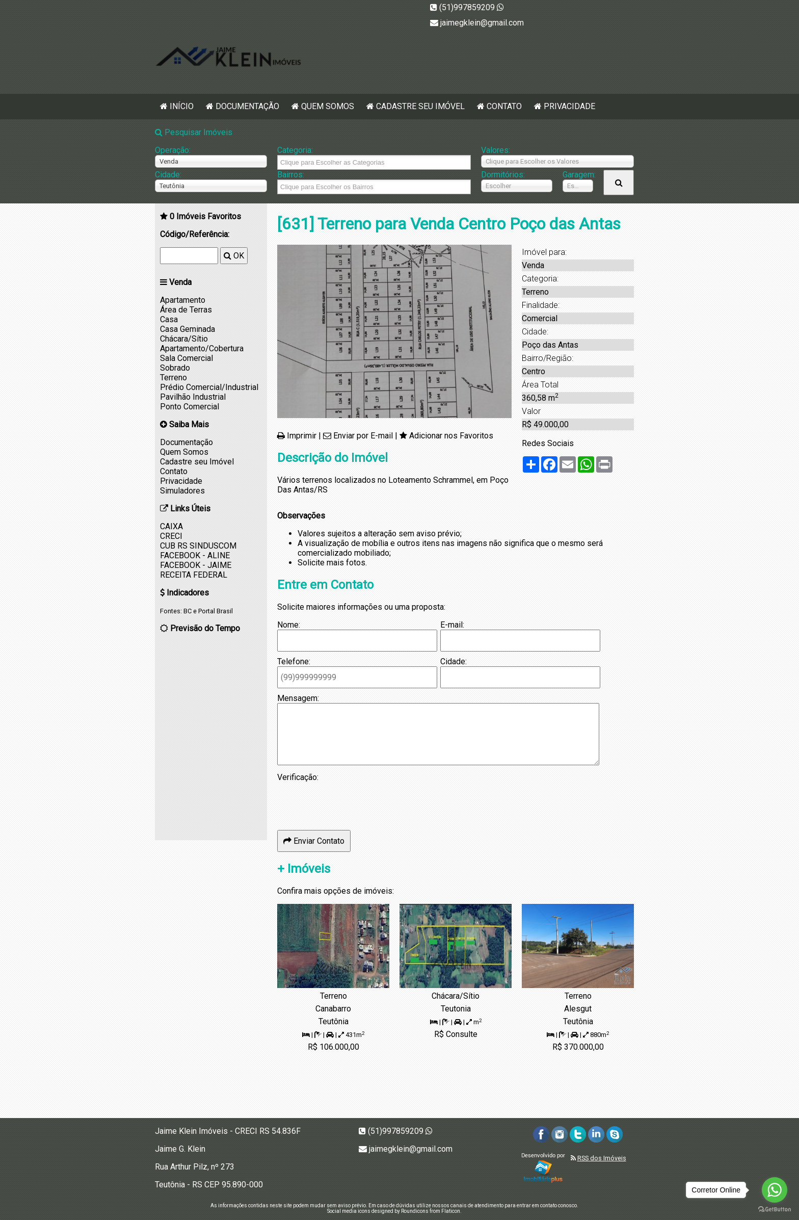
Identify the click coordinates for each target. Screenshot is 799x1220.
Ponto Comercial (189, 406)
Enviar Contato (313, 841)
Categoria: (295, 150)
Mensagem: (298, 698)
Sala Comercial (186, 358)
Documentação (247, 106)
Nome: (288, 625)
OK (234, 256)
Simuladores (182, 491)
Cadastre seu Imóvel (420, 106)
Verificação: (297, 777)
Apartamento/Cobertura (202, 348)
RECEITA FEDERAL (193, 575)
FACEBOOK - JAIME (195, 565)
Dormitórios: (503, 174)
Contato (504, 106)
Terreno (173, 377)
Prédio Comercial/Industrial (209, 387)
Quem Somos (327, 106)
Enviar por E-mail (363, 435)
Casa (169, 319)
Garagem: (578, 174)
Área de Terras (186, 310)
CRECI (171, 536)
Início (182, 106)
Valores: (495, 150)
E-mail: (452, 625)
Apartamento (182, 300)
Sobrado (175, 368)
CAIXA (171, 526)
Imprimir (301, 435)
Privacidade (569, 106)
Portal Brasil (215, 611)
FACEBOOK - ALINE (195, 555)
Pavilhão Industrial (193, 397)
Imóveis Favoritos (205, 216)
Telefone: (293, 661)
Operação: (173, 150)
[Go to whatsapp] (774, 1190)
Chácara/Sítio (184, 339)
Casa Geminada (187, 329)
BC (187, 611)
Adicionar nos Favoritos (451, 435)
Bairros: (290, 174)
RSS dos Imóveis (601, 1158)
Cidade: (168, 174)
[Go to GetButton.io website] (774, 1209)
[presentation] (354, 802)
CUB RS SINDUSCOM (198, 546)
